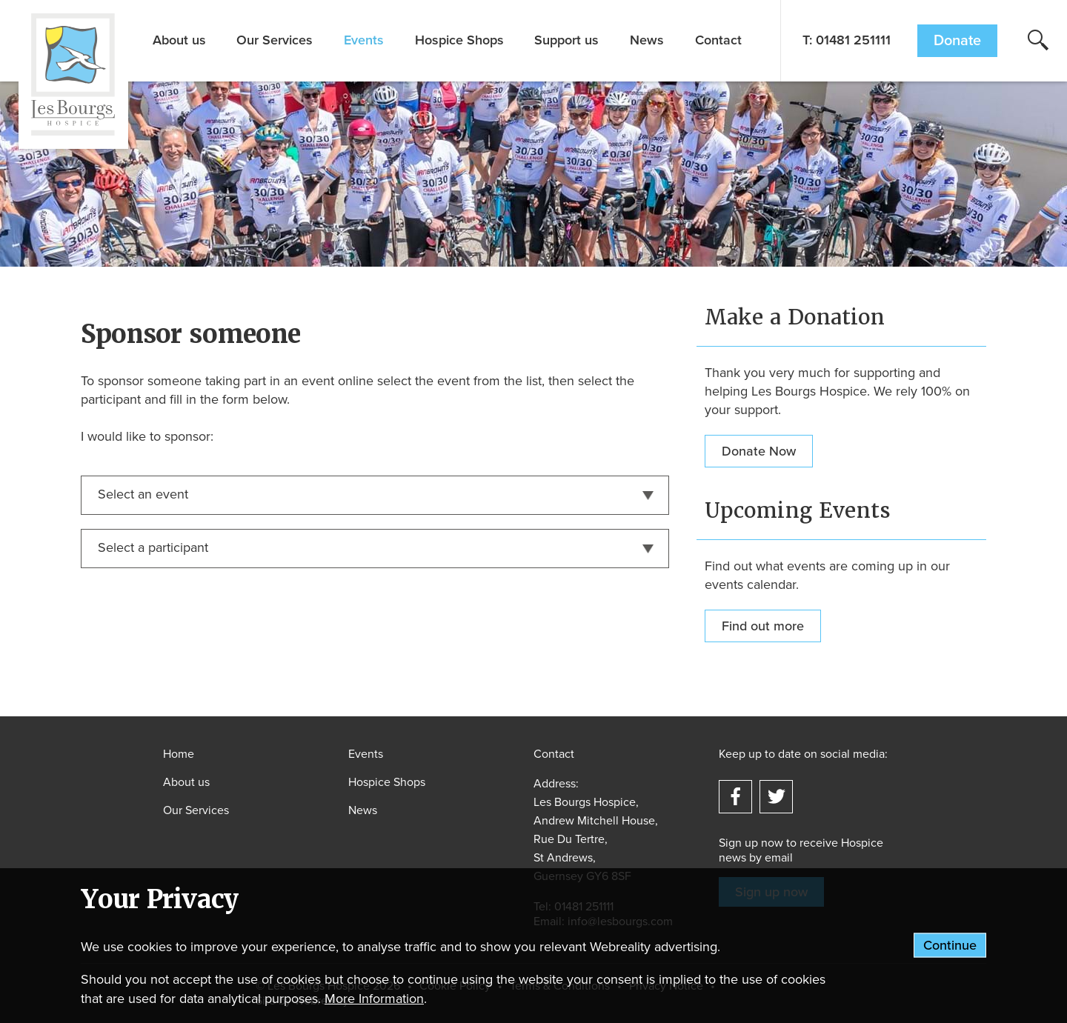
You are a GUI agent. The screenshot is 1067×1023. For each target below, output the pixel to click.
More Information (374, 998)
